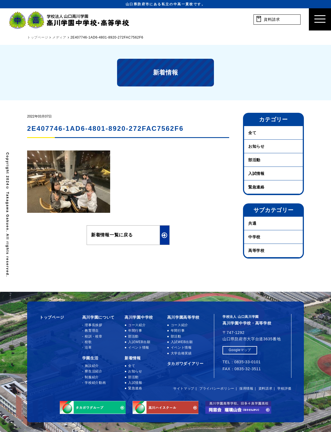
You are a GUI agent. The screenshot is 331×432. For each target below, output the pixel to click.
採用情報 (246, 388)
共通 (252, 223)
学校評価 (284, 388)
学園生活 (90, 358)
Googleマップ (240, 350)
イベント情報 (138, 347)
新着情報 (133, 358)
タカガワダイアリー (185, 363)
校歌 (88, 342)
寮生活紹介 (93, 371)
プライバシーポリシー (216, 388)
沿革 (88, 347)
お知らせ (256, 146)
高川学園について (98, 317)
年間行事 (135, 331)
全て (252, 133)
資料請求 (265, 388)
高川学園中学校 (139, 317)
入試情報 (256, 173)
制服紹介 (92, 377)
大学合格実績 (181, 353)
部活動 (254, 160)
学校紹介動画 (95, 383)
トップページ (52, 317)
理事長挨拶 (93, 325)
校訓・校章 (93, 336)
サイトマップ (183, 388)
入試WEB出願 (139, 342)
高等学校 (256, 250)
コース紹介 (137, 325)
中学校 (254, 237)
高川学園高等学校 (183, 317)
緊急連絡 (256, 187)
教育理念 (92, 331)
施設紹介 (92, 366)
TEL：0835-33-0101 (242, 362)
